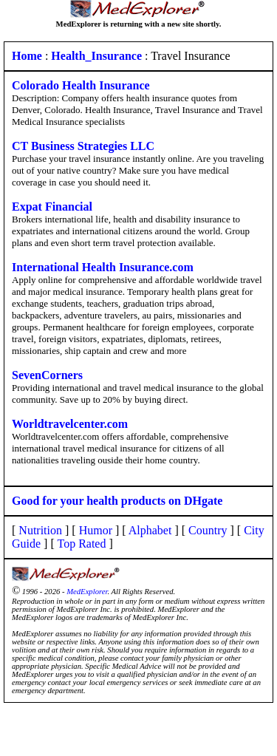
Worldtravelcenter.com (70, 424)
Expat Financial (52, 206)
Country (207, 530)
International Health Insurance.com (103, 267)
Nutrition (40, 530)
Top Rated (81, 543)
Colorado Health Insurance (81, 85)
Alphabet (150, 530)
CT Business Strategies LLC (83, 146)
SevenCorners (47, 375)
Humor (95, 530)
